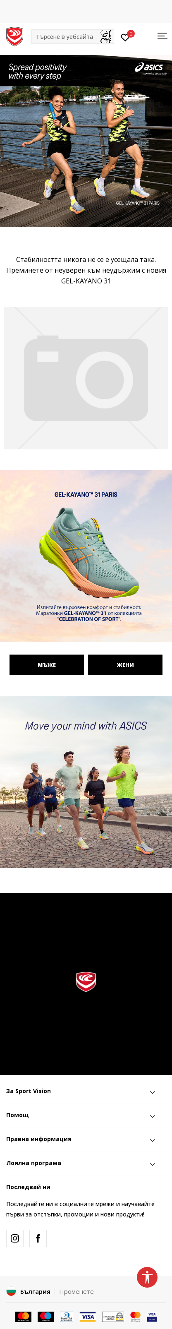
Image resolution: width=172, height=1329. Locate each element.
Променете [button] (76, 1291)
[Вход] (125, 37)
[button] (72, 36)
